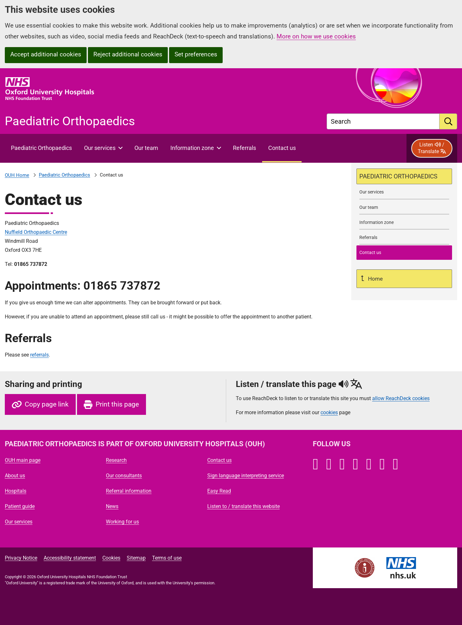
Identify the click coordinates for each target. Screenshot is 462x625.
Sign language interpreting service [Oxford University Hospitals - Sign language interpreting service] (245, 476)
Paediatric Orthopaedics (64, 175)
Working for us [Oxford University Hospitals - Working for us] (122, 522)
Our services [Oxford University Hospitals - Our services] (18, 522)
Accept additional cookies (45, 54)
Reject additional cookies (127, 54)
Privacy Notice (21, 558)
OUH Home (17, 175)
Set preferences (196, 54)
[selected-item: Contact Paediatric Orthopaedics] (404, 252)
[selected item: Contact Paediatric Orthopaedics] (282, 148)
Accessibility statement (70, 558)
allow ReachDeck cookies (401, 398)
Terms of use (167, 558)
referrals (39, 355)
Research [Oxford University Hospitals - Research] (116, 460)
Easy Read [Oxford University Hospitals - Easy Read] (219, 491)
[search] (448, 121)
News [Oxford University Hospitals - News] (112, 506)
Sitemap (136, 558)
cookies (329, 412)
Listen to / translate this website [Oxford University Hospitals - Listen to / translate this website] (243, 506)
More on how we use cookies (316, 36)
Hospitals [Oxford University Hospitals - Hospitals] (15, 491)
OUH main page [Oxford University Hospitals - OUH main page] (22, 460)
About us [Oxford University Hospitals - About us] (15, 476)
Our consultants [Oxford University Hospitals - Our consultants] (124, 476)
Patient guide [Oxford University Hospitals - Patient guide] (20, 506)
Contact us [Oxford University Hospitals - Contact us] (219, 460)
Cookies (111, 558)
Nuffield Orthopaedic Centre (36, 232)
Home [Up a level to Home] (375, 278)
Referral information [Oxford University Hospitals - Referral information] (128, 491)
